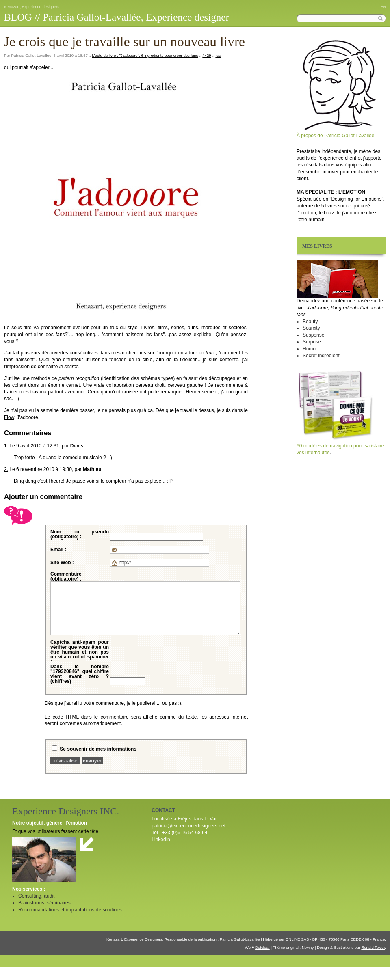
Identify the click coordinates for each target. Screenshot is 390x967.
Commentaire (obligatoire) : (66, 576)
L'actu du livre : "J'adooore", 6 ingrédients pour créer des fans (145, 55)
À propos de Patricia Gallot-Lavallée (335, 135)
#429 (206, 55)
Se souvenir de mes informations (98, 749)
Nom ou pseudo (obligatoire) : (79, 534)
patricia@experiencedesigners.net (188, 826)
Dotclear (262, 947)
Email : (58, 549)
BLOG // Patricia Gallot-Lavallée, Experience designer (116, 17)
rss (218, 55)
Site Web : (62, 562)
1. (6, 446)
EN (383, 6)
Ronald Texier (373, 947)
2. (6, 469)
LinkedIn (161, 839)
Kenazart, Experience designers (31, 6)
